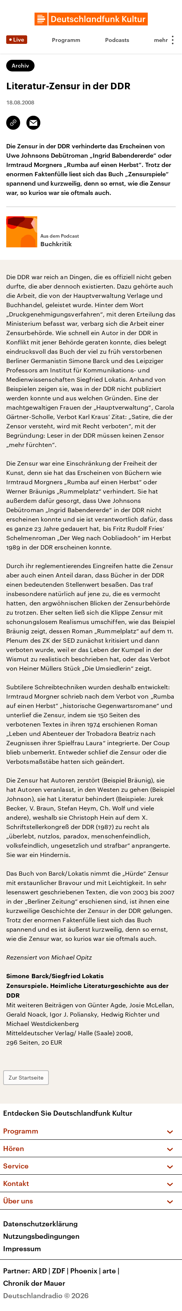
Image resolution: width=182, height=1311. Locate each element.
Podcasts (117, 40)
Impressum (22, 1248)
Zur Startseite (26, 1077)
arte (111, 1270)
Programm (66, 40)
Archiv (20, 65)
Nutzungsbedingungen (41, 1236)
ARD (42, 1270)
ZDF (61, 1270)
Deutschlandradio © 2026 (46, 1295)
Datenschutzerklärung (40, 1223)
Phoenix (86, 1270)
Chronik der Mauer (34, 1283)
